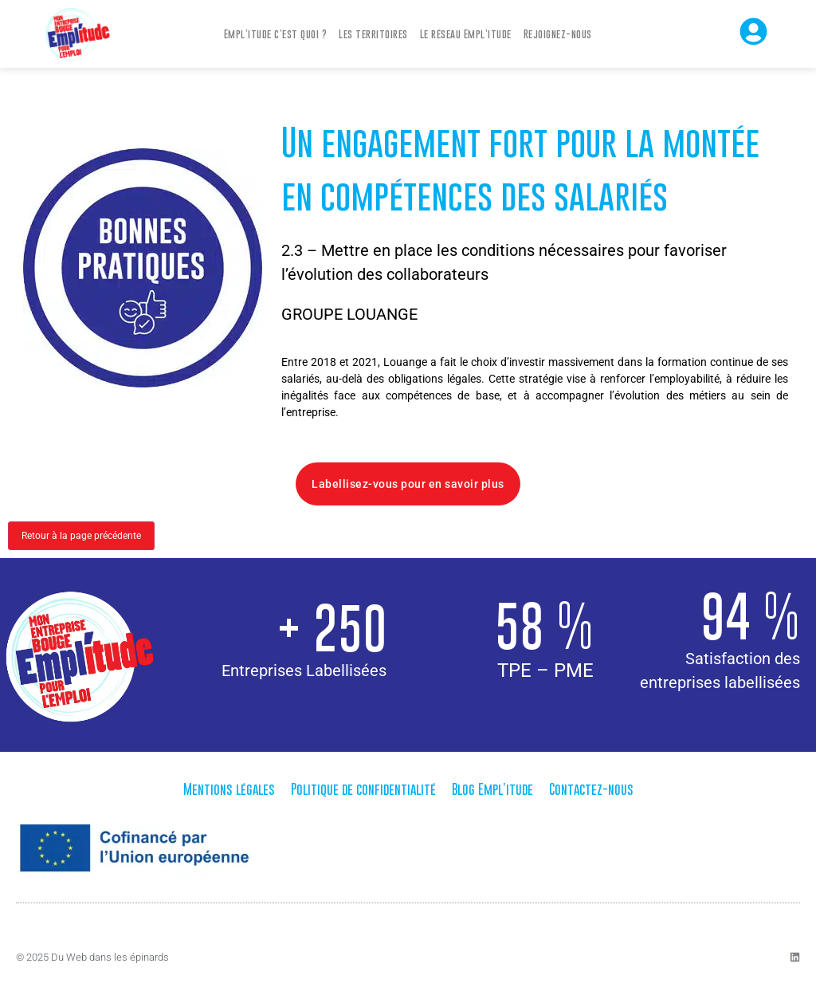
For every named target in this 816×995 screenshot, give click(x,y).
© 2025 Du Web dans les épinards (92, 957)
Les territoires (373, 33)
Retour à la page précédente (81, 535)
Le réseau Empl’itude (466, 33)
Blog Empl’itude (492, 789)
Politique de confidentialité (363, 789)
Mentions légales (229, 789)
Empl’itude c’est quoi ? (276, 33)
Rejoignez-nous (558, 33)
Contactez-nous (591, 789)
